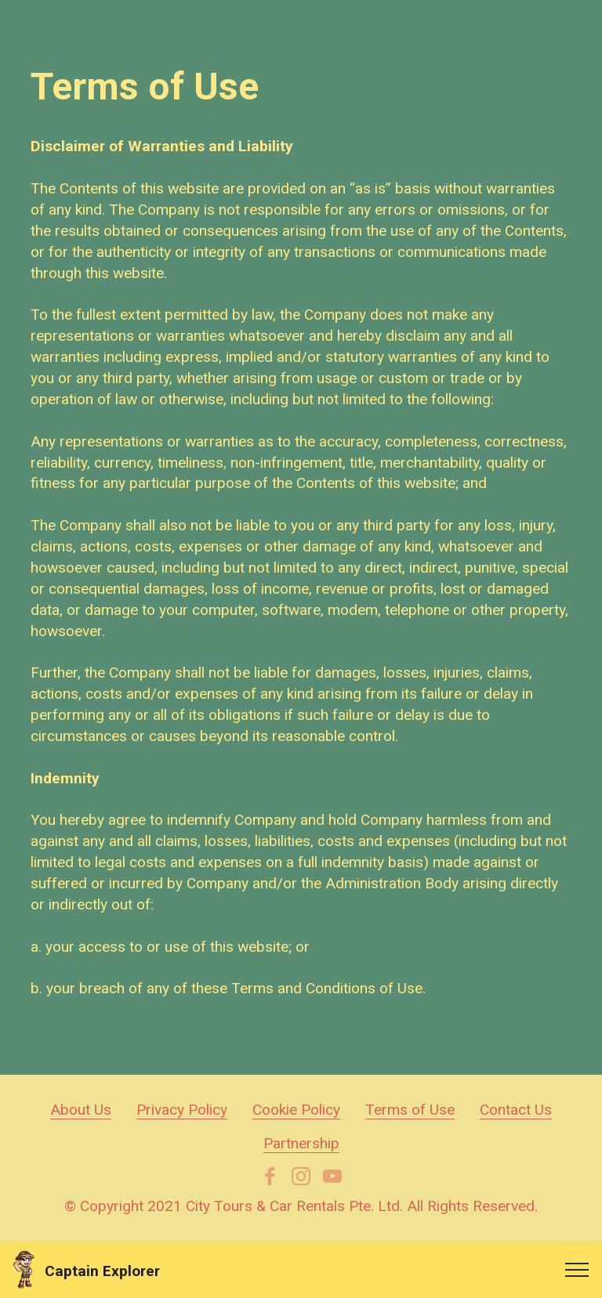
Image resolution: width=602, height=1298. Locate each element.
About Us (80, 1110)
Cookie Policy (296, 1110)
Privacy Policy (181, 1110)
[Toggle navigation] (577, 1270)
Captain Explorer (102, 1271)
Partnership (301, 1143)
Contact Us (516, 1110)
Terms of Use (410, 1110)
